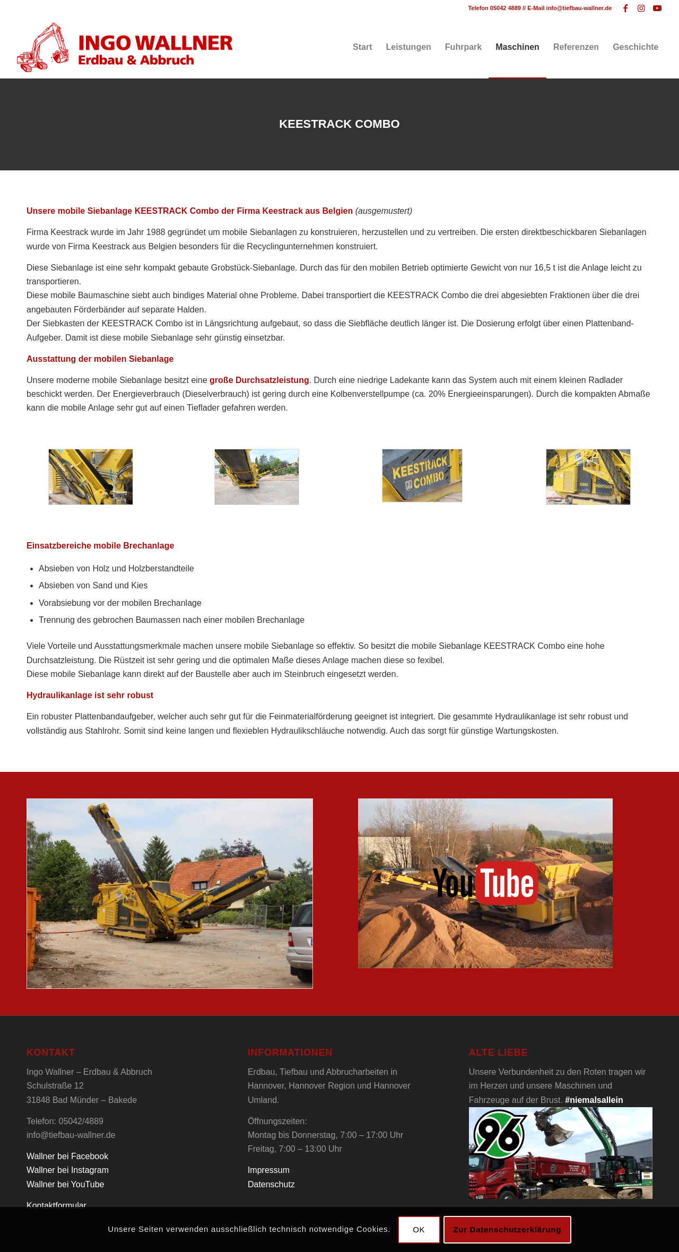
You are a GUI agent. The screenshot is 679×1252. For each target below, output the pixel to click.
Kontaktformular (56, 1205)
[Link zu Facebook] (625, 8)
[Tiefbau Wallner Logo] (124, 47)
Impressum (269, 1170)
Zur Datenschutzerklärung (507, 1229)
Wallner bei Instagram (68, 1170)
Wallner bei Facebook (67, 1156)
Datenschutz (271, 1184)
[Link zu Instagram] (641, 8)
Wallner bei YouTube (65, 1184)
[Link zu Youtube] (657, 8)
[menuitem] (362, 47)
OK (419, 1229)
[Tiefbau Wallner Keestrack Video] (485, 883)
